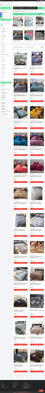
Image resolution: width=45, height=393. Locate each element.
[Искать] (15, 5)
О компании (3, 384)
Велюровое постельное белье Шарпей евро (37, 310)
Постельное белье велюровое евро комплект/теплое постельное (35, 284)
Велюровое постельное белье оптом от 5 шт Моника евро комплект (36, 257)
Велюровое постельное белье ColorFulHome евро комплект (18, 365)
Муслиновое (37, 40)
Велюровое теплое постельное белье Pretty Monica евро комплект (20, 122)
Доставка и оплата (4, 12)
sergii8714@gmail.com (4, 100)
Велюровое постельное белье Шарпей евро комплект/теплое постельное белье (37, 338)
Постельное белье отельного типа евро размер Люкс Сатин (20, 68)
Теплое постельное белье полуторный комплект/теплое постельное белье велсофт (20, 338)
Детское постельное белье (29, 40)
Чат (41, 390)
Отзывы (2, 14)
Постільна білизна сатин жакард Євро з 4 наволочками (36, 68)
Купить (21, 74)
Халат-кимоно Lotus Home (27, 384)
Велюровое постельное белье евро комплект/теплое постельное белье (35, 176)
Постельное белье (15, 384)
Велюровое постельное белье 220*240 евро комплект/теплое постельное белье (20, 257)
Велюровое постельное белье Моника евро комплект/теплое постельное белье (20, 95)
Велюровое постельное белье (17, 41)
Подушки (14, 387)
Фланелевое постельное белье (39, 27)
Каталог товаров (3, 10)
